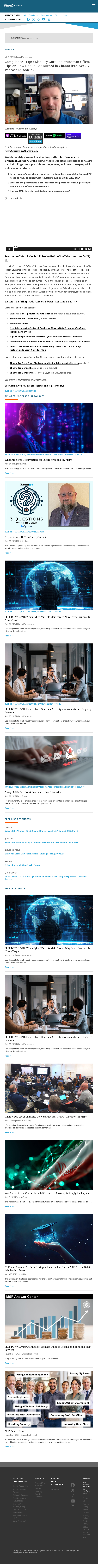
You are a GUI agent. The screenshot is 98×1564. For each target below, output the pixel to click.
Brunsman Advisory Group (21, 160)
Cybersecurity (46, 15)
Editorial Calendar (20, 1495)
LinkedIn (51, 318)
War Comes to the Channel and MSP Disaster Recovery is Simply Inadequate (47, 1193)
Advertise (55, 1489)
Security (80, 455)
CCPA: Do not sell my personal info (86, 1532)
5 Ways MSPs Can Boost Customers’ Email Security (33, 792)
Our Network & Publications (19, 1499)
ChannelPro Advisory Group (19, 1505)
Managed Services (28, 391)
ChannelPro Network (23, 57)
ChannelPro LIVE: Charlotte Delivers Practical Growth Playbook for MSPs (46, 1116)
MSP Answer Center (68, 455)
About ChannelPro (20, 1486)
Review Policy (86, 1505)
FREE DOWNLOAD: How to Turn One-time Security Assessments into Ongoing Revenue (48, 710)
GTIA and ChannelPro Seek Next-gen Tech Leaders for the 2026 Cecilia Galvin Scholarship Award (48, 1268)
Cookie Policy (86, 1522)
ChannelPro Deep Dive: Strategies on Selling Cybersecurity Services (44, 363)
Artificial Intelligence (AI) (16, 455)
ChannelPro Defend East (22, 367)
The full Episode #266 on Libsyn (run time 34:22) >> (41, 301)
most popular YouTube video (35, 313)
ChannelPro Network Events (40, 1485)
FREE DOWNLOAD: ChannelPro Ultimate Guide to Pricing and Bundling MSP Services (48, 1348)
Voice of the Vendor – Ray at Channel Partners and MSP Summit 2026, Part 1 (42, 842)
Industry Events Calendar (38, 1494)
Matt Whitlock (18, 273)
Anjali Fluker (23, 1274)
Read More (10, 473)
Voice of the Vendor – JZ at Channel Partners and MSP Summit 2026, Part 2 (41, 831)
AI (25, 15)
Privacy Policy (86, 1516)
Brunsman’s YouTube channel (24, 318)
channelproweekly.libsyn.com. (24, 150)
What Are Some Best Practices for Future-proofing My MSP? (38, 459)
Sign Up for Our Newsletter (19, 1510)
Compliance (33, 15)
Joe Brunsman (68, 157)
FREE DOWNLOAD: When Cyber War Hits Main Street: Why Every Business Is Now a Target (47, 618)
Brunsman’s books (19, 323)
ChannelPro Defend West (22, 372)
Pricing (57, 15)
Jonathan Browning (23, 1120)
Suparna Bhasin (22, 1197)
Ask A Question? (19, 1521)
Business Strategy (12, 391)
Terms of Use (86, 1510)
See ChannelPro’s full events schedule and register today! (34, 385)
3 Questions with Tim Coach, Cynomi (25, 537)
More (65, 15)
